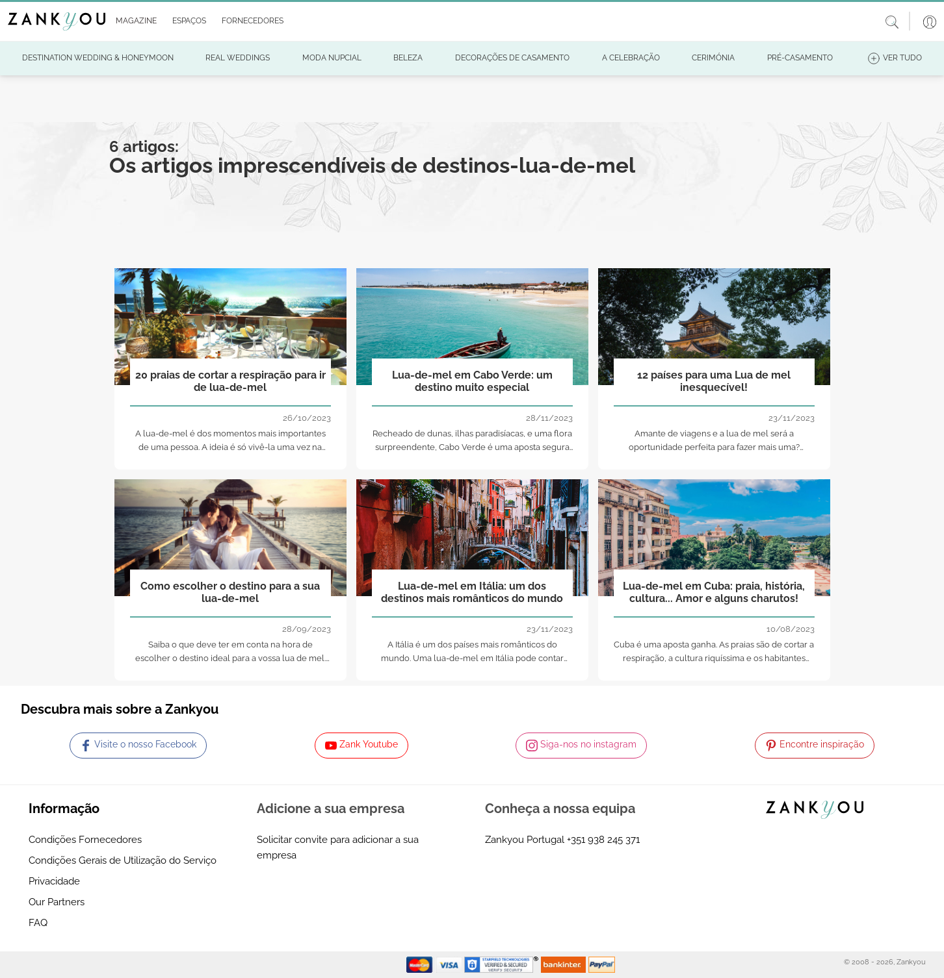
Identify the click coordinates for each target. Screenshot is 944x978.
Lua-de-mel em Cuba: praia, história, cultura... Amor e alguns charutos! (714, 592)
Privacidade (54, 881)
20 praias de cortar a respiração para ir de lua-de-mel (230, 381)
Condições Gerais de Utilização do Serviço (122, 860)
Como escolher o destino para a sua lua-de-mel (230, 592)
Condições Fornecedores (85, 840)
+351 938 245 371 (603, 840)
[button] (133, 21)
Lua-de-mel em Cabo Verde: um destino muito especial (472, 381)
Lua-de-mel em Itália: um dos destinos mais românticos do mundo (472, 592)
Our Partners (57, 902)
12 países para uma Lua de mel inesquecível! (714, 381)
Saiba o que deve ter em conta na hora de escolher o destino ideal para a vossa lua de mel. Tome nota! (230, 658)
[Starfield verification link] (502, 964)
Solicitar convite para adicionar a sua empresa (338, 847)
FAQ (38, 923)
